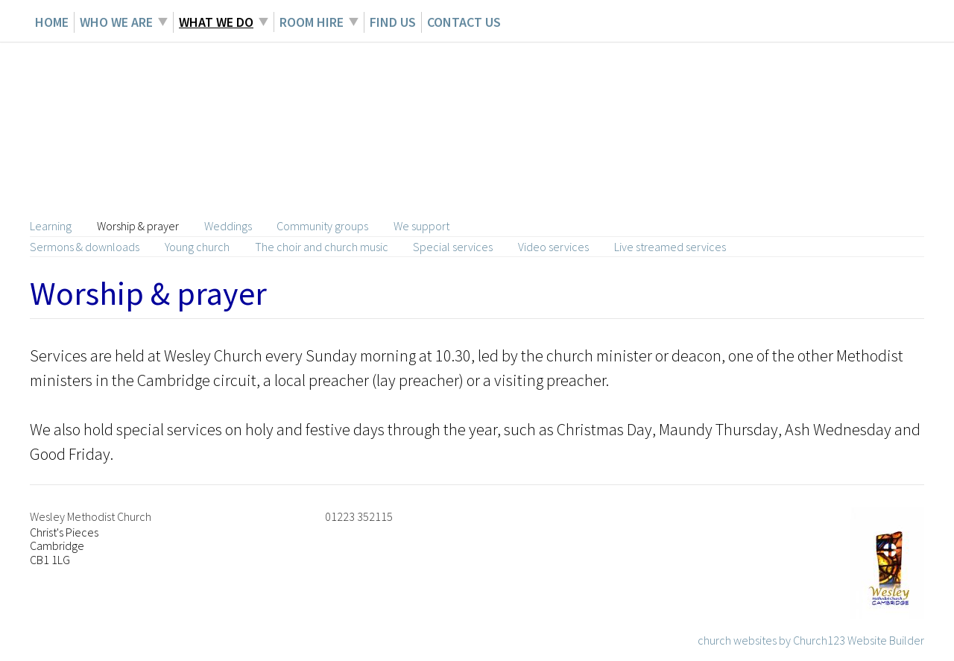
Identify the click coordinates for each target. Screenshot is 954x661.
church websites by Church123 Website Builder (811, 640)
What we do (216, 22)
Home (52, 22)
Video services (553, 246)
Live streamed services (670, 246)
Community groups (322, 225)
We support (421, 225)
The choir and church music (321, 246)
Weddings (228, 225)
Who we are (116, 22)
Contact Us (464, 22)
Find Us (393, 22)
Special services (453, 246)
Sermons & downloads (84, 246)
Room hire (311, 22)
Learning (51, 225)
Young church (197, 246)
